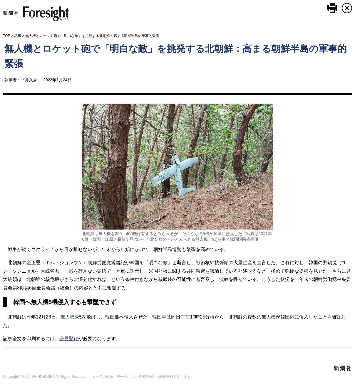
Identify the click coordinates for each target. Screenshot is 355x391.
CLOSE (347, 8)
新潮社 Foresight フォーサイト (36, 13)
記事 (17, 36)
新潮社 (343, 368)
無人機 (68, 316)
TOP (6, 36)
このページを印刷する (332, 8)
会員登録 (68, 338)
